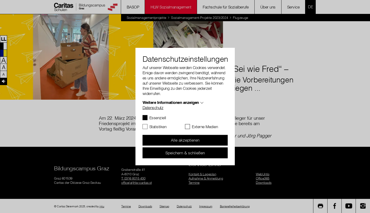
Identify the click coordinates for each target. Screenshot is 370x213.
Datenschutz (153, 107)
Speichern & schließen (185, 152)
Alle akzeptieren (185, 140)
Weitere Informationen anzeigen (171, 102)
